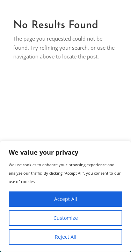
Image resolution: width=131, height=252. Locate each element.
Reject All (66, 236)
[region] (65, 196)
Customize (65, 218)
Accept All (65, 199)
